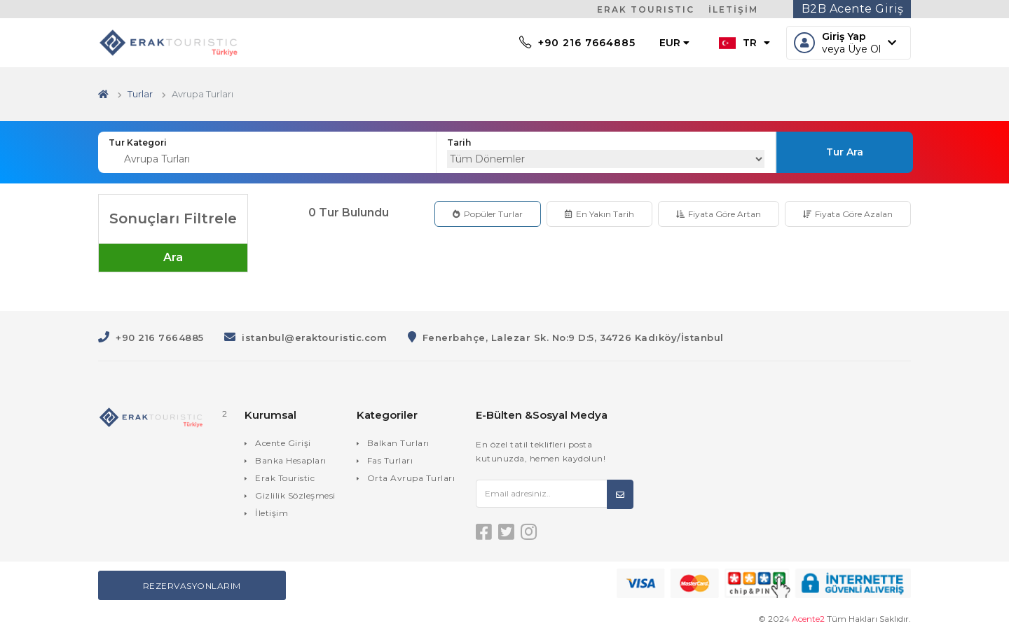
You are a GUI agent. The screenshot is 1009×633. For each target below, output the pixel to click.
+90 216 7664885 (577, 42)
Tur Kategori (138, 142)
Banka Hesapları (291, 460)
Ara (173, 257)
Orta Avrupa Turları (411, 478)
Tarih (459, 142)
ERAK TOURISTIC (645, 9)
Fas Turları (390, 460)
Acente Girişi (283, 443)
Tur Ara (844, 152)
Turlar (140, 93)
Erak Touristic (285, 478)
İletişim (271, 513)
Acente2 (808, 618)
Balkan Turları (398, 443)
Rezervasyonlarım (192, 585)
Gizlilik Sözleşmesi (295, 495)
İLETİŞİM (733, 9)
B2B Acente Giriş (853, 8)
